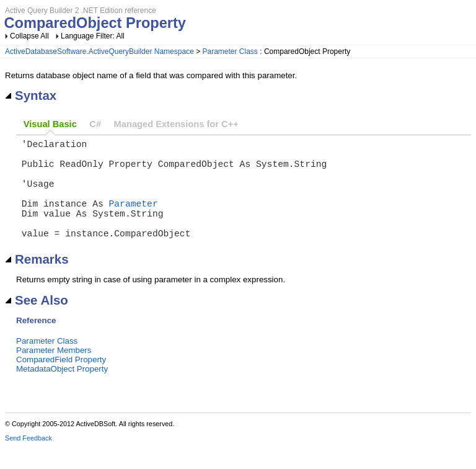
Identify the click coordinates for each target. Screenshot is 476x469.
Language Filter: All (93, 36)
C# (95, 124)
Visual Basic (50, 124)
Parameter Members (53, 372)
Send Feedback (28, 460)
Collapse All (29, 36)
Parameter (133, 218)
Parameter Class (230, 51)
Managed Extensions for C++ (176, 124)
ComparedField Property (61, 381)
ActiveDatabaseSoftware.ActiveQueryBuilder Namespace (99, 51)
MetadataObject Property (62, 391)
